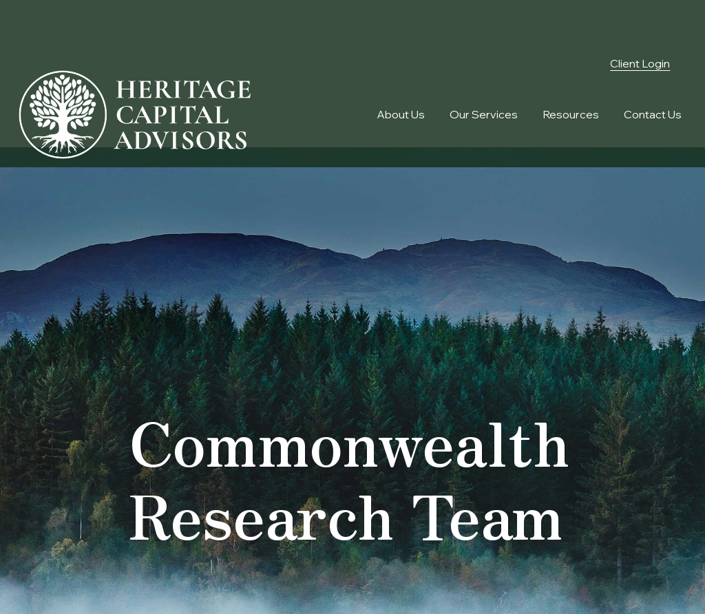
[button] (400, 73)
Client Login (640, 23)
